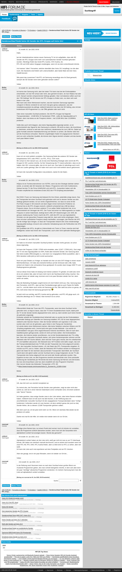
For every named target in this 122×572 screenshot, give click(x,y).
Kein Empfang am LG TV (93, 196)
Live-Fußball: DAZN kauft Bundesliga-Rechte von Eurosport (37, 558)
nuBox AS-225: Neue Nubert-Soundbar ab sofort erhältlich (39, 562)
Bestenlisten (22, 2)
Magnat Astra (97, 75)
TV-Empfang (31, 30)
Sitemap (68, 570)
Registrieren (117, 570)
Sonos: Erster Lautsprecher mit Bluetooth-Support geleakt (25, 555)
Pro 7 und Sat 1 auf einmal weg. (95, 181)
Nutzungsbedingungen (81, 570)
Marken (53, 2)
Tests (11, 2)
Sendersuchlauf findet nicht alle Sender (98, 206)
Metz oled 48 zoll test (92, 288)
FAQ (109, 570)
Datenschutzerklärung (97, 570)
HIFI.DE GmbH (12, 570)
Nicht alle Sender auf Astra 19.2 (12, 524)
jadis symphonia (90, 259)
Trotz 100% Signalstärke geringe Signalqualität (100, 193)
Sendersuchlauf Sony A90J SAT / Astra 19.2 (16, 515)
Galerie (40, 14)
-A (77, 41)
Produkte (43, 2)
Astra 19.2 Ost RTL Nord (10, 502)
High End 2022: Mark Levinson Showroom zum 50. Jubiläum (107, 119)
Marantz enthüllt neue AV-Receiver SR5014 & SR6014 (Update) (44, 560)
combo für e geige (91, 278)
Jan (4, 547)
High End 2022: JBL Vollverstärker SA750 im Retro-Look (108, 127)
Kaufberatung (14, 14)
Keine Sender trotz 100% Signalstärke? (98, 203)
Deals (33, 2)
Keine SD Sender (7, 507)
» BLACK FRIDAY (72, 2)
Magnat (90, 317)
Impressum (50, 570)
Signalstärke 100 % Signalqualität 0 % (97, 189)
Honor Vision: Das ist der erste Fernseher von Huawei (47, 564)
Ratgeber (25, 14)
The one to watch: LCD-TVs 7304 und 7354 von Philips (32, 557)
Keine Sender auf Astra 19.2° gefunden (14, 520)
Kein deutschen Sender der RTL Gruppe (15, 511)
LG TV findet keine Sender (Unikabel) (97, 199)
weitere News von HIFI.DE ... (111, 149)
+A (80, 41)
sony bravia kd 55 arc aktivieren (95, 265)
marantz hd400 (90, 262)
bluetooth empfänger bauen (94, 272)
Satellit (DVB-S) (42, 30)
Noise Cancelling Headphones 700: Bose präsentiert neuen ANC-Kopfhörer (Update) (49, 564)
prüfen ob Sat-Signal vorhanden (95, 209)
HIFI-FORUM (6, 30)
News (4, 2)
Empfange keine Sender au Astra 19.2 (14, 537)
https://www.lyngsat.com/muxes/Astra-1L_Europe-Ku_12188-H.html (42, 366)
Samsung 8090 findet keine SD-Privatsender (16, 532)
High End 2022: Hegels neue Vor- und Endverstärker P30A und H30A (108, 143)
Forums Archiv (115, 310)
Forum (4, 14)
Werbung (59, 570)
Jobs (61, 2)
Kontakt (41, 570)
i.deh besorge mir (91, 282)
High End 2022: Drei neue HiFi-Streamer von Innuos (107, 135)
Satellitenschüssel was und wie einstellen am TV (101, 178)
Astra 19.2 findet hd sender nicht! (13, 498)
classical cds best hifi (92, 275)
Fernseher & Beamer (19, 30)
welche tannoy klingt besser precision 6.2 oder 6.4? (102, 285)
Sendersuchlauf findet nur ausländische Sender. (17, 528)
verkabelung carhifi (91, 269)
